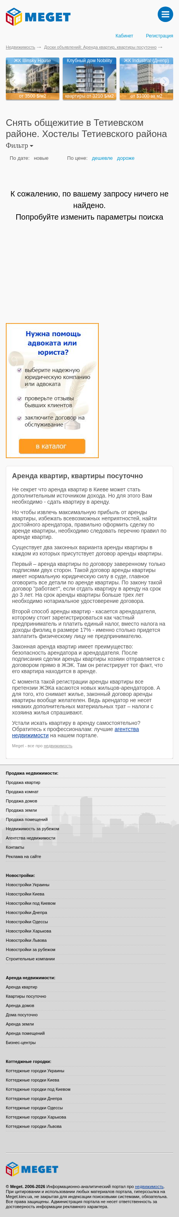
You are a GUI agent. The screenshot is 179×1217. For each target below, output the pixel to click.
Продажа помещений (27, 819)
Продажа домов (21, 801)
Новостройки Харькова (28, 931)
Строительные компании (30, 958)
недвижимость (58, 745)
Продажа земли (21, 810)
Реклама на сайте (23, 856)
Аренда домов (20, 1005)
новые (41, 158)
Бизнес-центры (21, 1042)
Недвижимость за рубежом (32, 828)
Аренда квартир (21, 987)
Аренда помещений (25, 1033)
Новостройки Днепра (26, 912)
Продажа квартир (23, 782)
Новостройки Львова (26, 940)
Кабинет (124, 36)
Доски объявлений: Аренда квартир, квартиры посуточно (100, 47)
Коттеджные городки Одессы (34, 1107)
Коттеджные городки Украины (35, 1070)
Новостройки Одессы (27, 921)
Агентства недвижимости (30, 838)
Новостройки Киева (25, 894)
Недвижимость (20, 47)
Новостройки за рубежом (30, 949)
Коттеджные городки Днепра (34, 1098)
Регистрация (159, 36)
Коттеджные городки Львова (34, 1126)
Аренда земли (20, 1024)
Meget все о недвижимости (89, 1169)
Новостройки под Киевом (30, 903)
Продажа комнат (22, 791)
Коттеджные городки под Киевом (38, 1089)
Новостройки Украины (28, 884)
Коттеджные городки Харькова (36, 1117)
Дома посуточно (22, 1014)
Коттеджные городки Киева (32, 1080)
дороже (125, 158)
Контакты (15, 847)
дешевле (102, 158)
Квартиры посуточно (26, 996)
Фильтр (19, 145)
